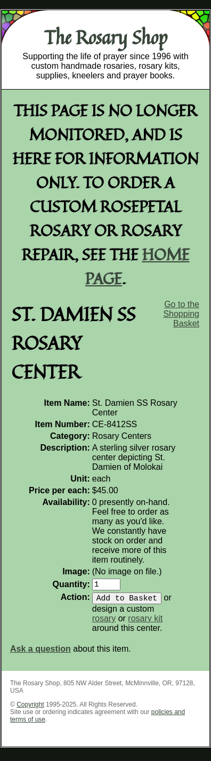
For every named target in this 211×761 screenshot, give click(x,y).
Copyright (30, 708)
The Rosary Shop (105, 37)
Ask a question (40, 653)
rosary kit (145, 622)
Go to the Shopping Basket (181, 314)
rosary (104, 622)
